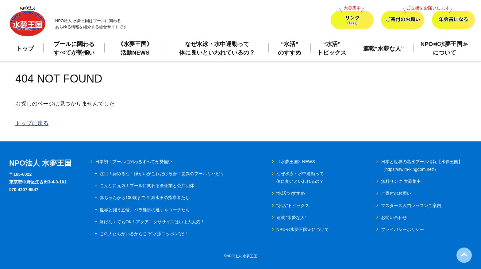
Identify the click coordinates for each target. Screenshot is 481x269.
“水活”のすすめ (289, 48)
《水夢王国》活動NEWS (134, 48)
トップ (25, 48)
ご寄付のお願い (402, 17)
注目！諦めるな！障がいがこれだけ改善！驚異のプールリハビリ (162, 173)
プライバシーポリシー (402, 229)
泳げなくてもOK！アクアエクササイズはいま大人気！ (152, 221)
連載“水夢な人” (383, 48)
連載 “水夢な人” (291, 217)
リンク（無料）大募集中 (352, 17)
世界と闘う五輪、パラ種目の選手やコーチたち (145, 209)
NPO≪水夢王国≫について (444, 48)
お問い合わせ (394, 217)
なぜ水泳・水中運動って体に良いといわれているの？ (217, 48)
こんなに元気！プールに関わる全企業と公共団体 (147, 185)
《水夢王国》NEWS (295, 161)
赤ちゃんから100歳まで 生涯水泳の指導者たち (145, 197)
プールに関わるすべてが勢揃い (74, 48)
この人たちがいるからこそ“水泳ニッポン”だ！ (144, 233)
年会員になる (453, 17)
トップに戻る (31, 123)
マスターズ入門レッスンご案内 (411, 205)
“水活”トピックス (331, 48)
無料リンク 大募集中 (401, 181)
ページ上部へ (464, 255)
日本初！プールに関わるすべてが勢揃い (133, 161)
